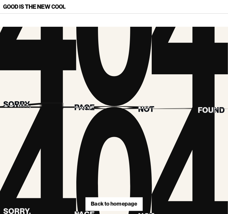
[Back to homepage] (34, 6)
